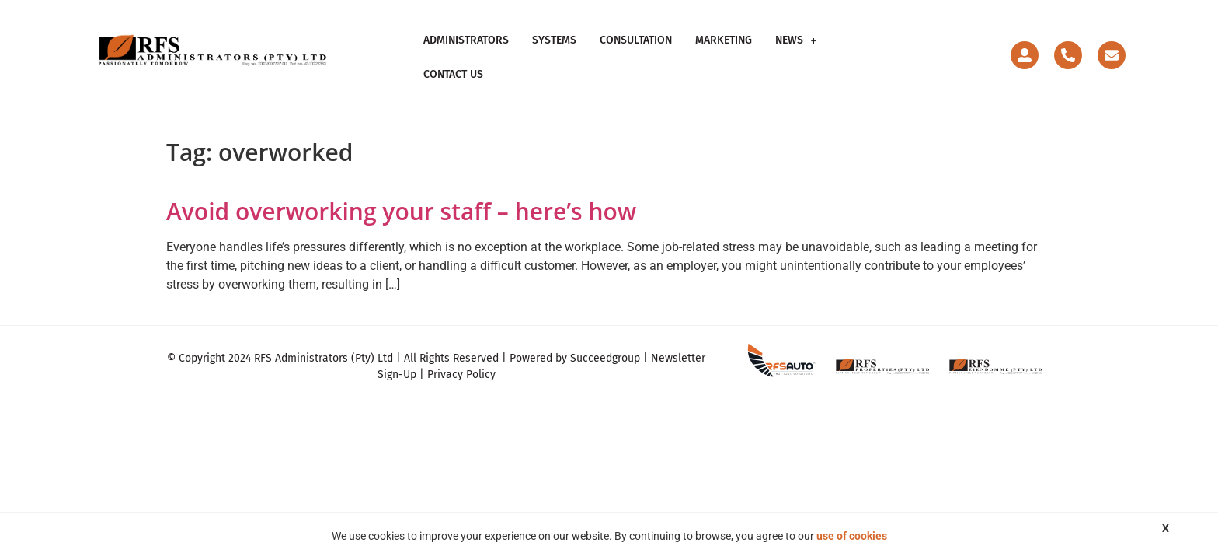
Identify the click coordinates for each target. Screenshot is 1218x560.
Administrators (466, 50)
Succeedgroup (605, 345)
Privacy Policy (461, 361)
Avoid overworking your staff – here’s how (401, 197)
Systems (554, 50)
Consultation (636, 50)
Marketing (723, 50)
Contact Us (870, 50)
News (796, 50)
